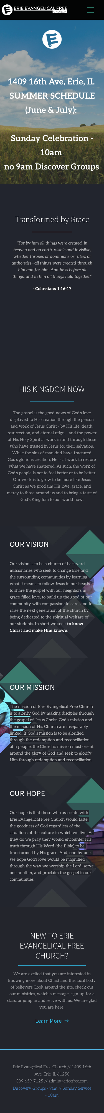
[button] (90, 9)
